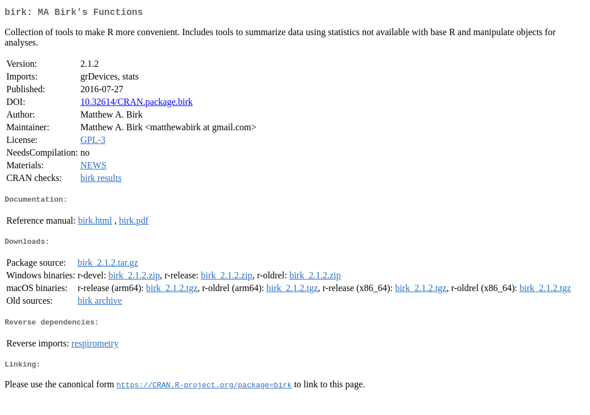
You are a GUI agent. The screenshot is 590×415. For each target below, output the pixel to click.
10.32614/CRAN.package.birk (136, 104)
